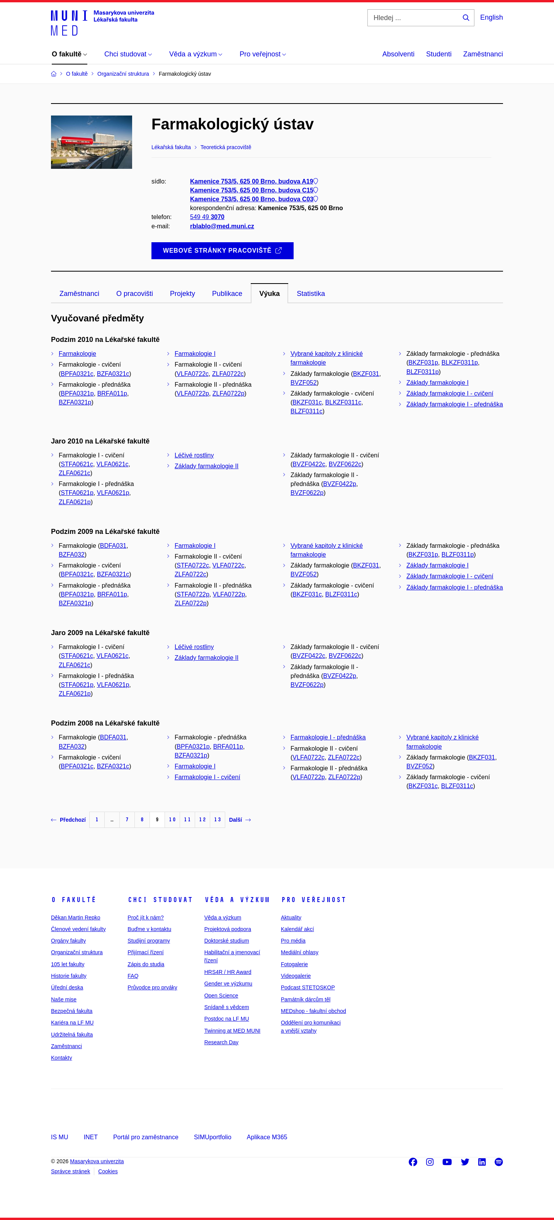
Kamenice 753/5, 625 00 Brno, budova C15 (254, 190)
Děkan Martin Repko (75, 917)
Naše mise (63, 999)
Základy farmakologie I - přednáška (454, 404)
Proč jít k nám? (145, 917)
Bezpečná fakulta (71, 1011)
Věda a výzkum (237, 899)
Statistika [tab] (311, 293)
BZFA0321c (113, 373)
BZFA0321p (75, 402)
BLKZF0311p (460, 362)
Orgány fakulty (68, 941)
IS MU (59, 1137)
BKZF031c (307, 402)
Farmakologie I (195, 353)
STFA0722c (193, 565)
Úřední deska (67, 987)
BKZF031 (366, 373)
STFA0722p (193, 594)
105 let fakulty (67, 964)
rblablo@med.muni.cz (222, 226)
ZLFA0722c (228, 373)
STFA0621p (77, 492)
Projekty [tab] (182, 293)
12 (202, 819)
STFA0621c (77, 464)
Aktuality (291, 917)
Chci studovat (160, 899)
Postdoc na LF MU (226, 1019)
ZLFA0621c (74, 473)
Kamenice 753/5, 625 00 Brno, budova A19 (254, 181)
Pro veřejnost (313, 899)
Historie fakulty (69, 976)
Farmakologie (77, 353)
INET (90, 1137)
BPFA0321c (77, 373)
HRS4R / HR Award (228, 972)
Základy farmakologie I (437, 382)
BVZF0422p (339, 484)
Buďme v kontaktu (149, 929)
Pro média (293, 941)
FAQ (132, 976)
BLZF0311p (422, 372)
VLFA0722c (193, 373)
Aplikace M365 (267, 1137)
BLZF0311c (307, 411)
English (491, 17)
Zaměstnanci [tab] (79, 293)
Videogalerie (296, 976)
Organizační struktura (77, 952)
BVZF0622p (307, 492)
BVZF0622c (345, 464)
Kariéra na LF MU (72, 1022)
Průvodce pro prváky (152, 987)
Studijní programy (148, 941)
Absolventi (398, 54)
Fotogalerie (294, 964)
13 (217, 819)
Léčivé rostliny (194, 455)
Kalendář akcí (297, 929)
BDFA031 (113, 545)
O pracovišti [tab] (134, 293)
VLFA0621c (113, 464)
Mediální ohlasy (299, 952)
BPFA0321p (77, 393)
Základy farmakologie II (206, 466)
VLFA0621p (113, 492)
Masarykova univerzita (97, 1161)
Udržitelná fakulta (72, 1034)
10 (172, 819)
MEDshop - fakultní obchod (313, 1011)
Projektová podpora (227, 929)
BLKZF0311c (343, 402)
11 (187, 819)
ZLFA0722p (228, 393)
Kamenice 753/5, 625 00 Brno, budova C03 (254, 199)
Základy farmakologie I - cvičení (449, 393)
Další (240, 820)
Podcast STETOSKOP (308, 987)
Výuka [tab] (269, 293)
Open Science (221, 995)
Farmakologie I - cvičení (207, 777)
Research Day (221, 1042)
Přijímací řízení (145, 952)
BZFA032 (72, 554)
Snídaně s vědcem (226, 1007)
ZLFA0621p (75, 502)
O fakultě (73, 899)
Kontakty (61, 1058)
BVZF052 (304, 382)
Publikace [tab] (227, 293)
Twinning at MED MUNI (232, 1031)
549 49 (207, 217)
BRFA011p (112, 393)
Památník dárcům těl (305, 999)
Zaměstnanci (483, 54)
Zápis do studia (145, 964)
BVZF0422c (308, 464)
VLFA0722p (193, 393)
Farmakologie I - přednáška (328, 737)
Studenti (439, 54)
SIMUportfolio (212, 1137)
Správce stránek (70, 1171)
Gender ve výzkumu (228, 983)
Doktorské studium (226, 941)
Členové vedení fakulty (78, 929)
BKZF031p (423, 362)
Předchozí (68, 820)
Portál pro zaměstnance (145, 1137)
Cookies (108, 1171)
